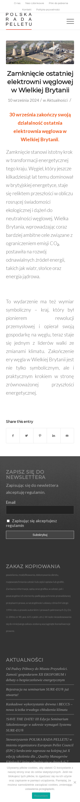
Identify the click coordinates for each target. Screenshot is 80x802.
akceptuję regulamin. (25, 492)
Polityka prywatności (48, 9)
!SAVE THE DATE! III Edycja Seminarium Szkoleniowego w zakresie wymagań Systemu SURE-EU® (38, 724)
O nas (17, 3)
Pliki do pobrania (58, 3)
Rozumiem (41, 795)
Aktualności (57, 100)
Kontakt (26, 9)
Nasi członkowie (34, 3)
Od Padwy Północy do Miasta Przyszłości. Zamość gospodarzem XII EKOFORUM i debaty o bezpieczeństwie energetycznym (37, 674)
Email (11, 502)
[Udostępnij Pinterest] (40, 435)
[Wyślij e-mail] (67, 435)
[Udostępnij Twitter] (26, 435)
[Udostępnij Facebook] (13, 435)
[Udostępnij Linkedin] (53, 435)
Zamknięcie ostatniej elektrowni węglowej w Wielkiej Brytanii (40, 82)
